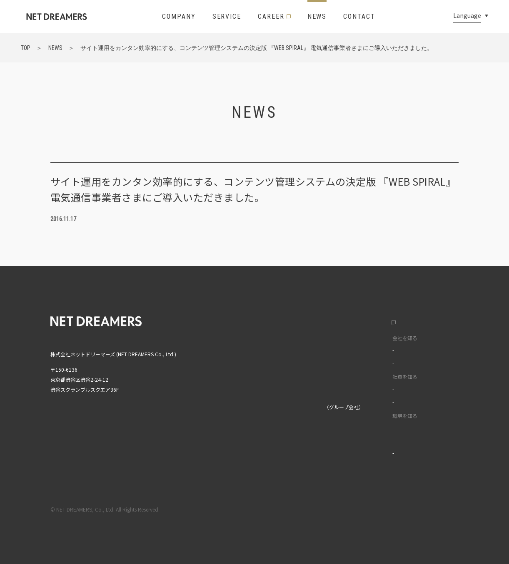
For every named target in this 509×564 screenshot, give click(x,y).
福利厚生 (364, 428)
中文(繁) (433, 354)
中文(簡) (433, 337)
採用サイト (358, 320)
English (432, 320)
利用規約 (387, 509)
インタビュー (369, 389)
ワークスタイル (371, 401)
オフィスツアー (371, 440)
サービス (256, 354)
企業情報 (256, 337)
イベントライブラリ (376, 452)
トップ (253, 320)
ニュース (256, 372)
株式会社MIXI (260, 406)
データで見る (369, 362)
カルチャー (366, 349)
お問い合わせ (261, 389)
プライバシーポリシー (434, 509)
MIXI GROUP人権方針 (270, 450)
